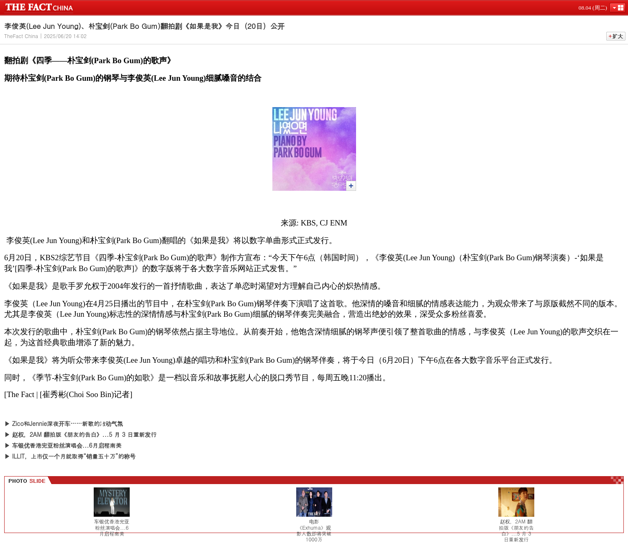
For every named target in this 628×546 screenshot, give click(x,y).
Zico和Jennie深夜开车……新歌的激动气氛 (67, 423)
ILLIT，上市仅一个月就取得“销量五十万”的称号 (74, 456)
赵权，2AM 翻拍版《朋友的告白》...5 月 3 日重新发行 (84, 434)
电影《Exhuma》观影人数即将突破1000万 (314, 530)
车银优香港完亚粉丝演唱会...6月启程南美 (67, 445)
